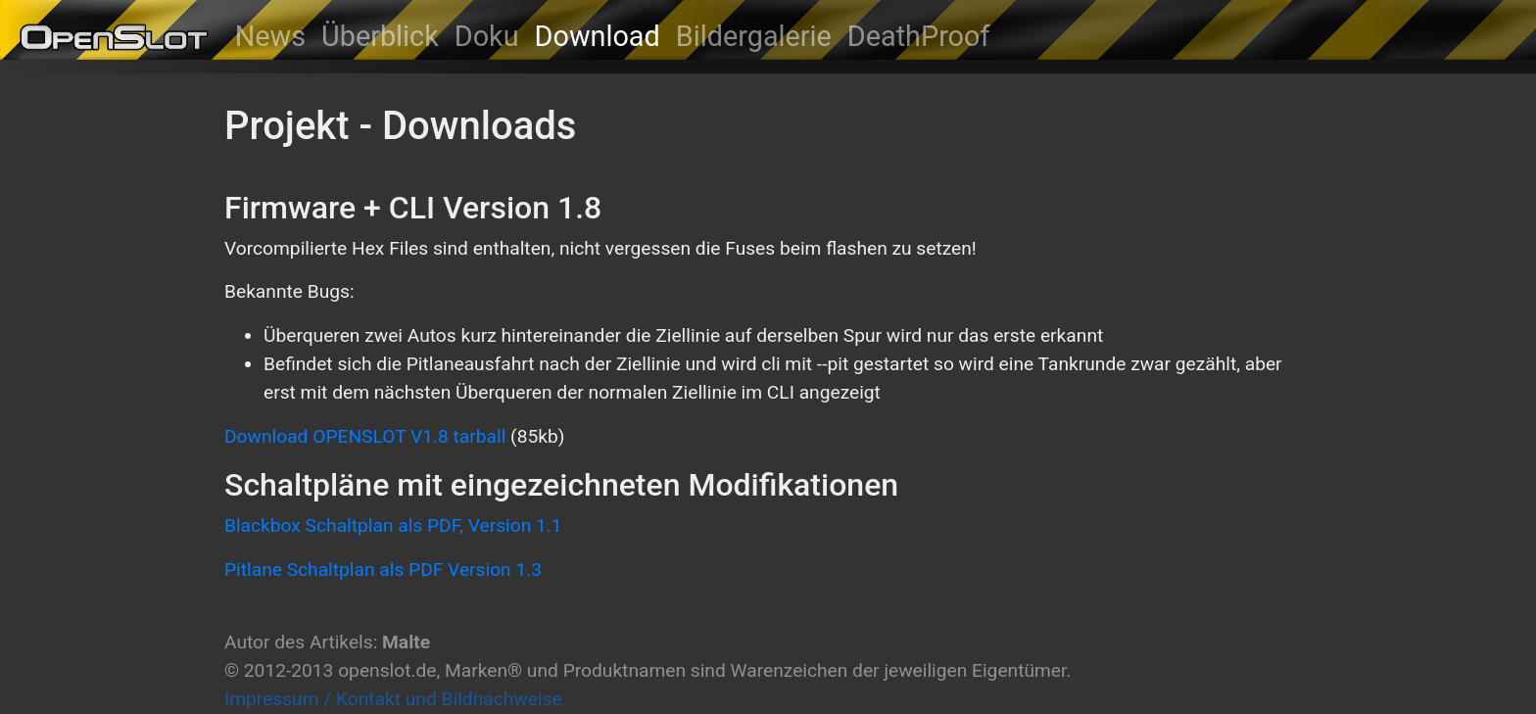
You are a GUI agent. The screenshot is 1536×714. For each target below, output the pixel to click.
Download (597, 36)
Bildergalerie (754, 36)
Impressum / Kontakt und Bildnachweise (393, 699)
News (270, 36)
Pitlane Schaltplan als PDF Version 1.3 (383, 569)
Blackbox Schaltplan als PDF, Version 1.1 (393, 525)
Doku (487, 36)
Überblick (380, 36)
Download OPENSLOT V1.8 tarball (364, 436)
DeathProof (918, 36)
